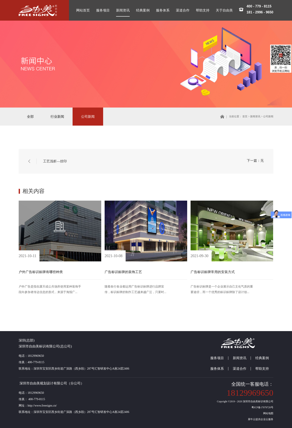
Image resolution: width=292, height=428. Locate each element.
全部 (30, 116)
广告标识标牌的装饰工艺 (123, 272)
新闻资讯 (255, 116)
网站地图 (267, 413)
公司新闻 (268, 116)
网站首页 (83, 10)
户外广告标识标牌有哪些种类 (41, 272)
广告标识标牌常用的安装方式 (213, 272)
